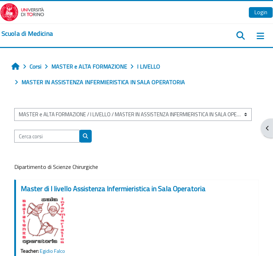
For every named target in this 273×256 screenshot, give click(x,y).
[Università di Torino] (22, 11)
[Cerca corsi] (47, 136)
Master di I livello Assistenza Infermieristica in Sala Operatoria (113, 188)
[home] (27, 34)
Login (260, 12)
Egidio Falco (52, 251)
